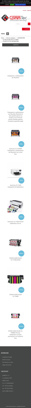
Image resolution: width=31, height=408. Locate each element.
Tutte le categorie (10, 38)
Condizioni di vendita (7, 356)
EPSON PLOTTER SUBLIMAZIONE (11, 41)
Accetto (12, 4)
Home (2, 38)
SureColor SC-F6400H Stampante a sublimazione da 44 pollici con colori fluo (15, 151)
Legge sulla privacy (6, 364)
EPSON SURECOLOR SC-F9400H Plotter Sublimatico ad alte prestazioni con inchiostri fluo (15, 334)
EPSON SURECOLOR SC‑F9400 (15, 295)
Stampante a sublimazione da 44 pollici (15, 76)
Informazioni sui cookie (7, 362)
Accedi (24, 10)
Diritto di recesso (6, 359)
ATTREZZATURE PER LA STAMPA (11, 40)
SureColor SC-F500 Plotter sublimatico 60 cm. (16, 222)
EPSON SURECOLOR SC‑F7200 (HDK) (15, 258)
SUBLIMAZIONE (21, 38)
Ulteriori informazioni (20, 4)
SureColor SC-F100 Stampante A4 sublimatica (15, 186)
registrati (29, 10)
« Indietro (15, 44)
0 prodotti (25, 29)
